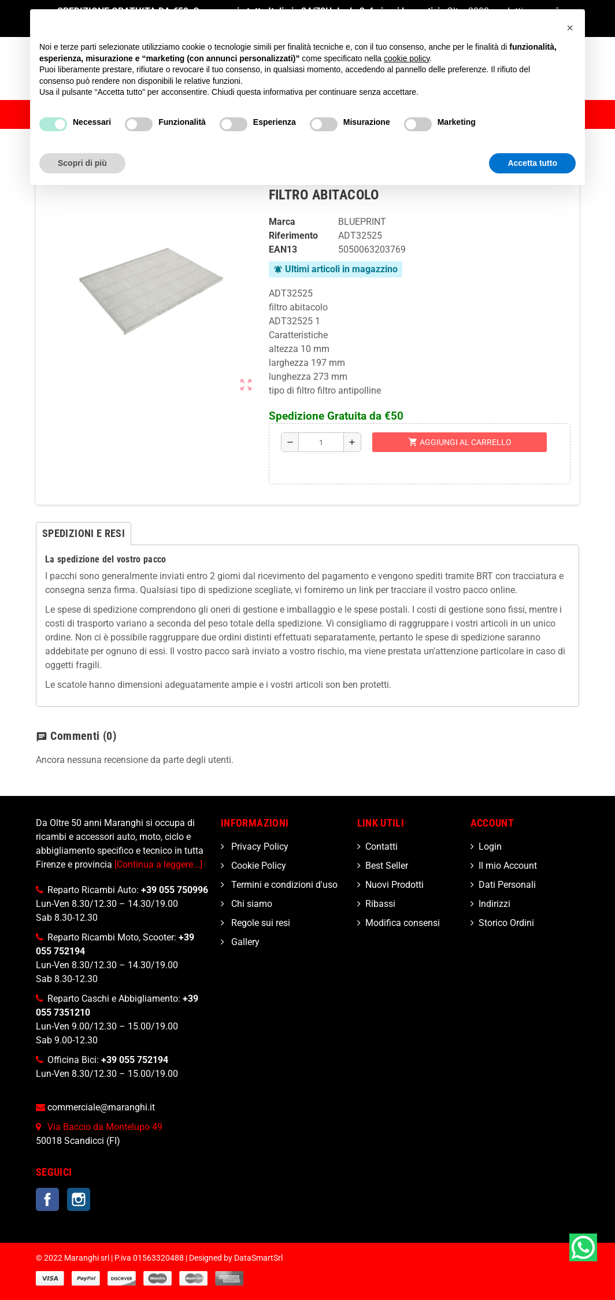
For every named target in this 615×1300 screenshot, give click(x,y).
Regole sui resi (259, 922)
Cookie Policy (257, 865)
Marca (282, 221)
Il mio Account (508, 865)
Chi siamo (250, 903)
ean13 (283, 249)
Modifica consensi (402, 922)
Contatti (381, 846)
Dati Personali (507, 884)
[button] (570, 27)
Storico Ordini (506, 922)
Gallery (244, 941)
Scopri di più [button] (82, 163)
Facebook (47, 1199)
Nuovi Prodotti (394, 884)
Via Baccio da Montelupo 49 (104, 1126)
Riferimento (293, 235)
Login (490, 846)
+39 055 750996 (174, 889)
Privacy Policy (258, 846)
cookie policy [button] (406, 58)
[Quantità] (321, 442)
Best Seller (386, 865)
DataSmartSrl (258, 1258)
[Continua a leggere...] (158, 864)
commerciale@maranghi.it (101, 1107)
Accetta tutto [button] (532, 163)
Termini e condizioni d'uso (283, 884)
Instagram (78, 1199)
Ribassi (380, 903)
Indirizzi (494, 903)
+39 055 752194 (134, 1059)
